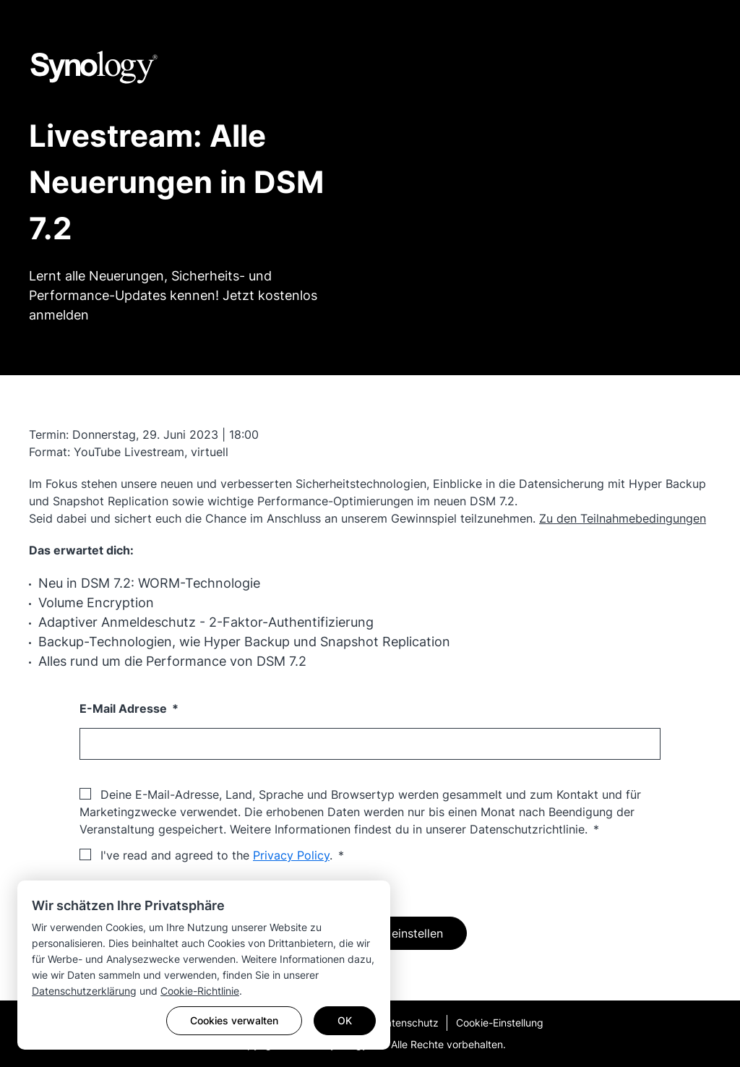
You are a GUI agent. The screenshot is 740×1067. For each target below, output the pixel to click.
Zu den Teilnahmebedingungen (622, 518)
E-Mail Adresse (124, 708)
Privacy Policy (291, 855)
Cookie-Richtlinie (199, 991)
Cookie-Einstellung (499, 1022)
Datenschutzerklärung (84, 991)
